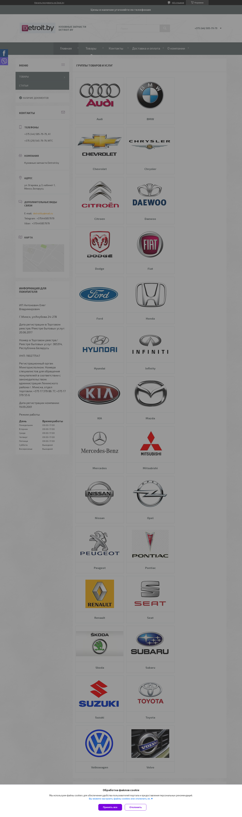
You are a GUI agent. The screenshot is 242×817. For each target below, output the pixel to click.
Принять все (110, 807)
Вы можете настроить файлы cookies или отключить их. (120, 799)
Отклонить (136, 807)
